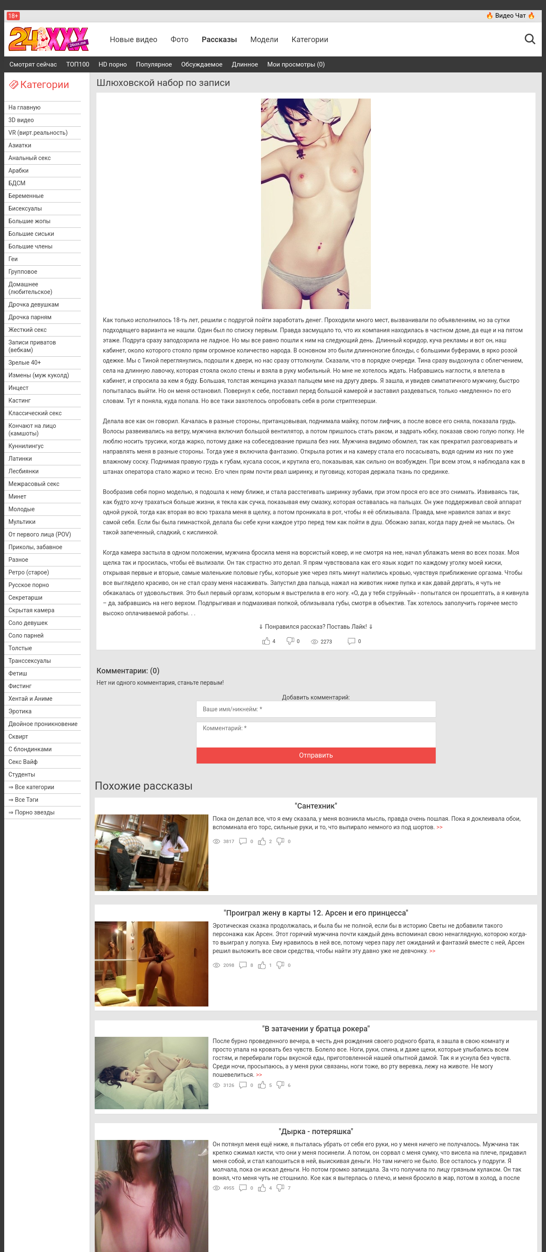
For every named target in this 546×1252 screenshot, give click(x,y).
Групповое (22, 271)
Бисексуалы (25, 208)
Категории (310, 39)
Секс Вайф (22, 761)
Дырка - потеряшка (316, 1131)
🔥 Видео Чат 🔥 (510, 15)
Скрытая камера (31, 610)
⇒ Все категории (31, 787)
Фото (179, 39)
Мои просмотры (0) (296, 64)
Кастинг (19, 400)
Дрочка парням (29, 317)
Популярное (154, 64)
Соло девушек (28, 622)
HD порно (113, 64)
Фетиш (17, 673)
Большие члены (30, 246)
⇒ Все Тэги (23, 799)
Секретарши (25, 597)
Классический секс (35, 413)
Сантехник (316, 805)
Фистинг (20, 686)
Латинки (20, 458)
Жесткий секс (27, 329)
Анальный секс (29, 158)
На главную (24, 107)
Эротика (20, 711)
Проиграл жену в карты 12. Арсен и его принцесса (316, 912)
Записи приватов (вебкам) (32, 346)
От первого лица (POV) (39, 534)
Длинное (245, 64)
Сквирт (18, 736)
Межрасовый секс (33, 484)
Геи (13, 259)
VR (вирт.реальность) (38, 132)
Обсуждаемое (202, 64)
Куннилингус (26, 446)
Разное (18, 559)
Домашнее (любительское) (30, 288)
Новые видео (133, 39)
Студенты (21, 774)
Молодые (21, 509)
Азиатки (19, 145)
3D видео (21, 120)
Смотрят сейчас (33, 64)
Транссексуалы (29, 660)
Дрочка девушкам (33, 304)
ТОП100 (77, 64)
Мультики (21, 521)
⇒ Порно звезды (31, 812)
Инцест (18, 387)
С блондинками (30, 749)
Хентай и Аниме (30, 698)
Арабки (18, 170)
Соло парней (26, 635)
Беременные (26, 195)
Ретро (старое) (28, 572)
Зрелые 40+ (24, 362)
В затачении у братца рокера (316, 1028)
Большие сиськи (31, 233)
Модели (264, 39)
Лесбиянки (23, 471)
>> (440, 827)
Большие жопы (29, 221)
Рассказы (219, 39)
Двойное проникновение (42, 724)
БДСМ (17, 183)
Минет (17, 496)
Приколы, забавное (35, 547)
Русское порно (28, 585)
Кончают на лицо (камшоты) (32, 429)
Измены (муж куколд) (38, 375)
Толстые (20, 648)
